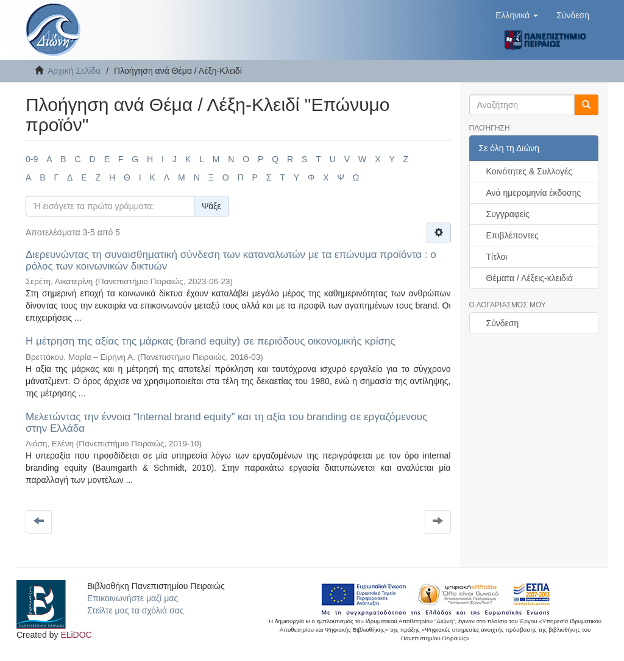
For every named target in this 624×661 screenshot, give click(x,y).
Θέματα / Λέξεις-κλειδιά (529, 278)
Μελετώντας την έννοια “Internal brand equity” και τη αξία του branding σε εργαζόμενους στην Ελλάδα (226, 422)
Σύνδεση (502, 323)
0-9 (32, 159)
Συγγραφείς (508, 214)
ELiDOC (75, 635)
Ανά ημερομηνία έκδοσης (533, 193)
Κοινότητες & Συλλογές (529, 171)
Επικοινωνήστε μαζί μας (132, 598)
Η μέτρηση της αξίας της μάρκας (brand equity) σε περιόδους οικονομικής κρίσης (210, 341)
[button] (516, 15)
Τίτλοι (497, 257)
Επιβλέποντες (512, 235)
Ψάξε (211, 206)
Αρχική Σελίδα (74, 71)
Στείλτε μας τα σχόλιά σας (135, 610)
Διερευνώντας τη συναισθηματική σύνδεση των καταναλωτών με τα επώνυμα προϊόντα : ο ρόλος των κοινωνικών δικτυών (231, 260)
